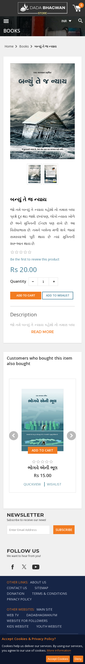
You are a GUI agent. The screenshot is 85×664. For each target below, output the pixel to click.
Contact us (17, 588)
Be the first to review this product (34, 259)
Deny (78, 659)
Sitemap (41, 588)
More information (59, 650)
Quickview (32, 484)
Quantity (18, 281)
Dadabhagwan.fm (41, 615)
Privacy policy (19, 599)
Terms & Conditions (49, 593)
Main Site (44, 609)
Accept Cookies (58, 659)
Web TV (13, 615)
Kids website (18, 626)
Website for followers (27, 621)
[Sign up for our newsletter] (28, 530)
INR (64, 21)
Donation (15, 593)
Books (24, 46)
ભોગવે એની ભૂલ (42, 468)
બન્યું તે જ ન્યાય (45, 46)
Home (9, 46)
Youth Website (49, 626)
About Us (38, 582)
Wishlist (54, 484)
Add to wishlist (57, 295)
